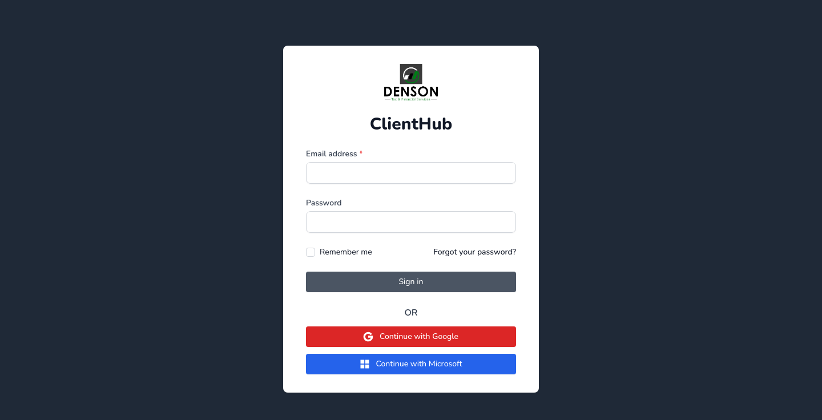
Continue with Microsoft (410, 364)
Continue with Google (410, 336)
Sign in (410, 281)
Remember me (346, 252)
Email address (334, 153)
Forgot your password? (474, 252)
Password (324, 202)
